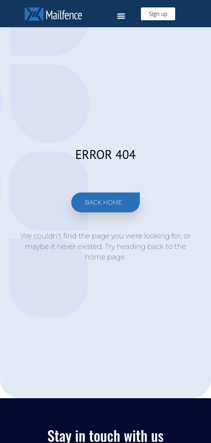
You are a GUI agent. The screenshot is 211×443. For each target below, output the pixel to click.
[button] (120, 15)
